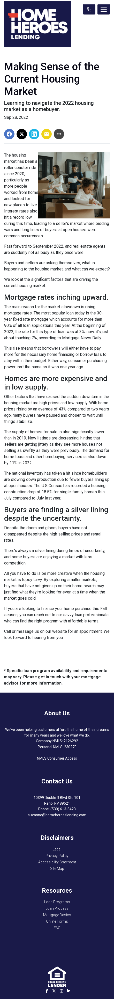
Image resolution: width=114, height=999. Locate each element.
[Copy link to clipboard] (59, 134)
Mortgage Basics (57, 915)
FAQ (57, 928)
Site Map (57, 868)
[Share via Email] (46, 134)
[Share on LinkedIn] (34, 134)
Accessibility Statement (57, 862)
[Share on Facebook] (9, 134)
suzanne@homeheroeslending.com (57, 815)
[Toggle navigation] (103, 9)
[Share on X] (22, 134)
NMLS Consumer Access (57, 758)
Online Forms (57, 921)
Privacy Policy (57, 856)
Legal (57, 849)
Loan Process (57, 908)
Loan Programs (57, 902)
